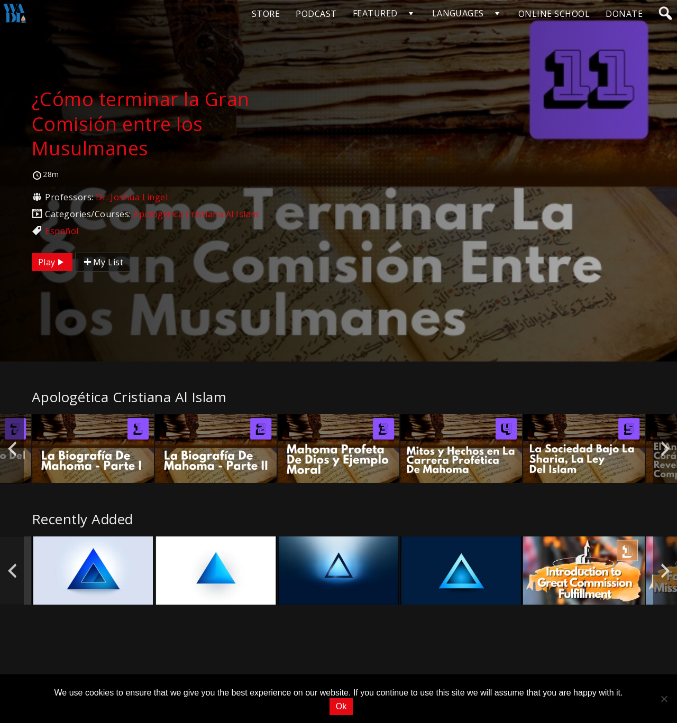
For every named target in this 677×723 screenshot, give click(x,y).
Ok (341, 706)
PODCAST (316, 14)
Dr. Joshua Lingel (132, 197)
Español (61, 231)
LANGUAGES (458, 13)
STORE (266, 14)
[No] (663, 698)
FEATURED (375, 13)
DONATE (624, 14)
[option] (93, 448)
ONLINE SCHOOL (554, 14)
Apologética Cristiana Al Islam (195, 214)
